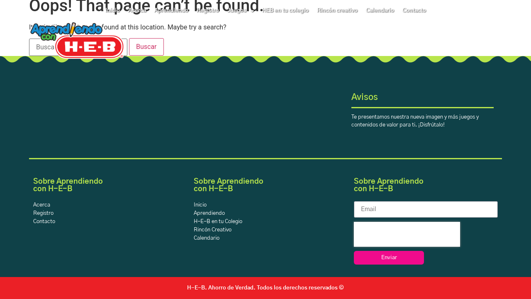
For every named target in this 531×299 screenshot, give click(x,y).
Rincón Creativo (212, 230)
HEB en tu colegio (285, 10)
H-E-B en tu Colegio (218, 221)
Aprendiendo (171, 10)
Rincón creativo (337, 10)
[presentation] (407, 234)
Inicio (112, 10)
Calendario (380, 10)
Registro (208, 10)
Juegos (240, 10)
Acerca (137, 10)
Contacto (414, 10)
